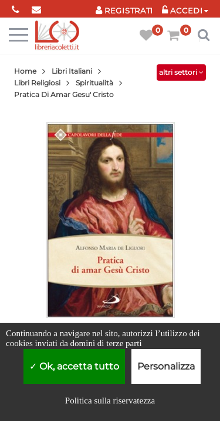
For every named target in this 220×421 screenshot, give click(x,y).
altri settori (181, 72)
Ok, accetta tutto (74, 366)
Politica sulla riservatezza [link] (110, 400)
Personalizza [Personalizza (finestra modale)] (166, 366)
